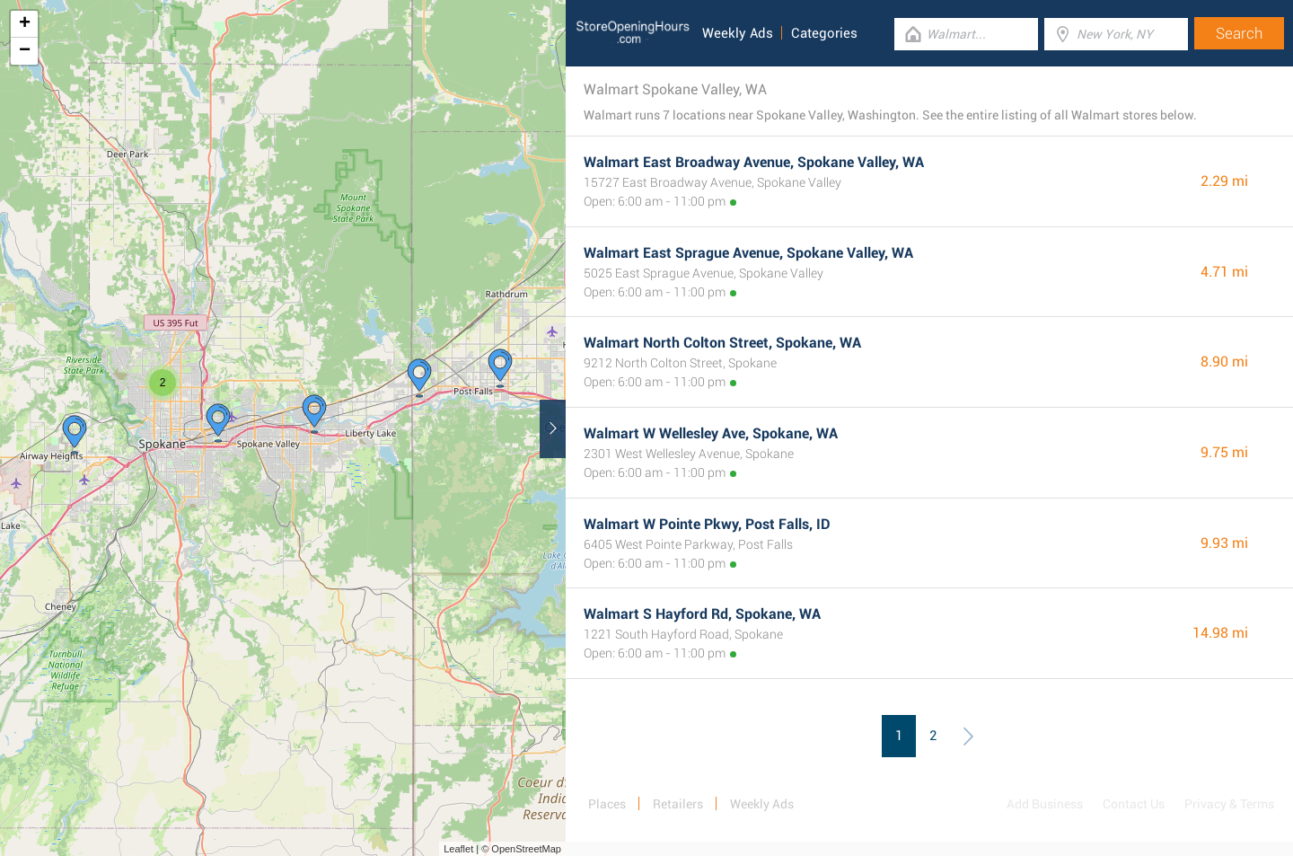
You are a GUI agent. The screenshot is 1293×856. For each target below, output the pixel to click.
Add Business (1045, 804)
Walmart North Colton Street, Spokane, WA (722, 342)
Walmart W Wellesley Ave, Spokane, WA (711, 433)
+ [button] (25, 24)
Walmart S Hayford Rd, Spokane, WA (702, 613)
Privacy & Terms (1229, 804)
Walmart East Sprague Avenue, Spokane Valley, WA (748, 252)
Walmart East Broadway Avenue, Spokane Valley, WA (754, 162)
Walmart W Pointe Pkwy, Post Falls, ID (707, 524)
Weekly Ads (737, 33)
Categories (824, 33)
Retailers (678, 804)
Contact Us (1134, 804)
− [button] (25, 51)
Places (607, 804)
